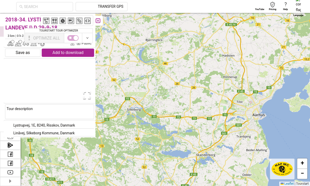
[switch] (287, 38)
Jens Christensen (94, 36)
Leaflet (287, 183)
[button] (262, 94)
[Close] (115, 20)
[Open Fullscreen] (102, 95)
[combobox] (93, 6)
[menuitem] (10, 19)
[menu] (10, 72)
